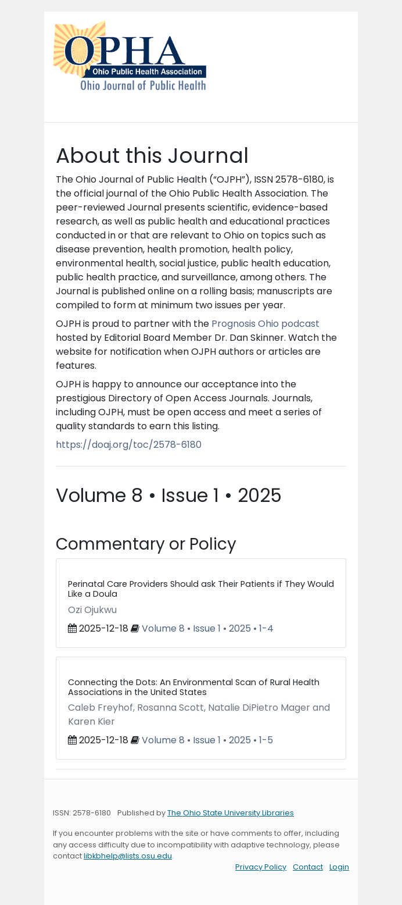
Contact (308, 867)
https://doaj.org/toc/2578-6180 (129, 444)
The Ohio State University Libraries (230, 813)
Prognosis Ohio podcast (265, 323)
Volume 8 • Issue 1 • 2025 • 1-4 (208, 628)
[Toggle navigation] (69, 101)
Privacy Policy (260, 867)
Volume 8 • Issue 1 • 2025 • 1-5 (207, 740)
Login (339, 867)
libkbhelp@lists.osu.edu (128, 856)
